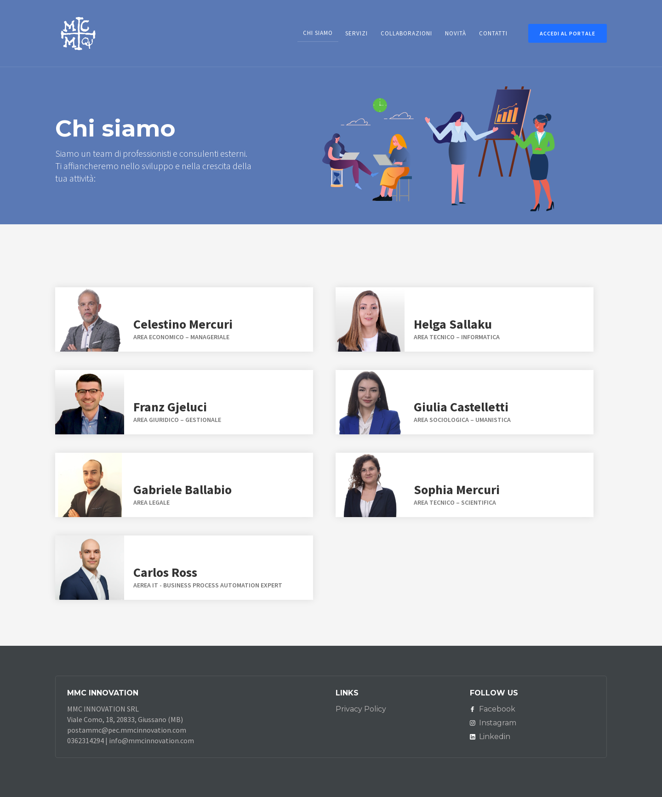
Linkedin (494, 736)
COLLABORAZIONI (406, 33)
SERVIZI (356, 33)
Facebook (497, 709)
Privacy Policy (361, 709)
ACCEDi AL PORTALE (567, 33)
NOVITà (455, 33)
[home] (78, 32)
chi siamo (318, 33)
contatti (493, 33)
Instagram (497, 722)
